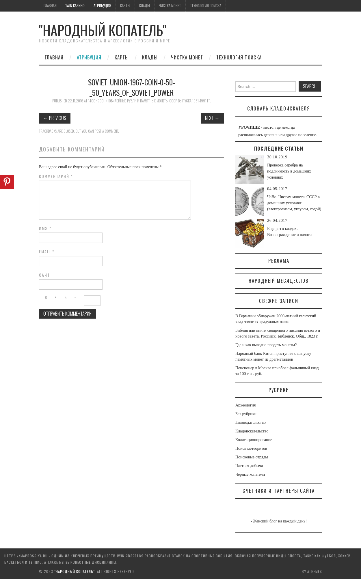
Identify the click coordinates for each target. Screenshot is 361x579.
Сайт (44, 275)
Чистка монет (170, 5)
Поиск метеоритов (251, 448)
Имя (45, 228)
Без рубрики (245, 414)
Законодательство (250, 422)
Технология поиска (205, 5)
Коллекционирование (253, 440)
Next (212, 117)
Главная (50, 5)
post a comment (106, 131)
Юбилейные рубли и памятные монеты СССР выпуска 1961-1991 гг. (159, 101)
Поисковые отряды (251, 457)
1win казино (75, 5)
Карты (125, 5)
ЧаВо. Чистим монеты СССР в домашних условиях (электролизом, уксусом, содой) (294, 203)
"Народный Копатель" (103, 30)
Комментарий (56, 176)
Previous (54, 117)
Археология (245, 405)
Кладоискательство (251, 431)
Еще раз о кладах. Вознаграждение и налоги (289, 231)
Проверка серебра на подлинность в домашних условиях (289, 171)
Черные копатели (250, 474)
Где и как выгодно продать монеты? (266, 345)
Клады (144, 5)
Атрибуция (102, 5)
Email (47, 251)
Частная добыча (249, 466)
